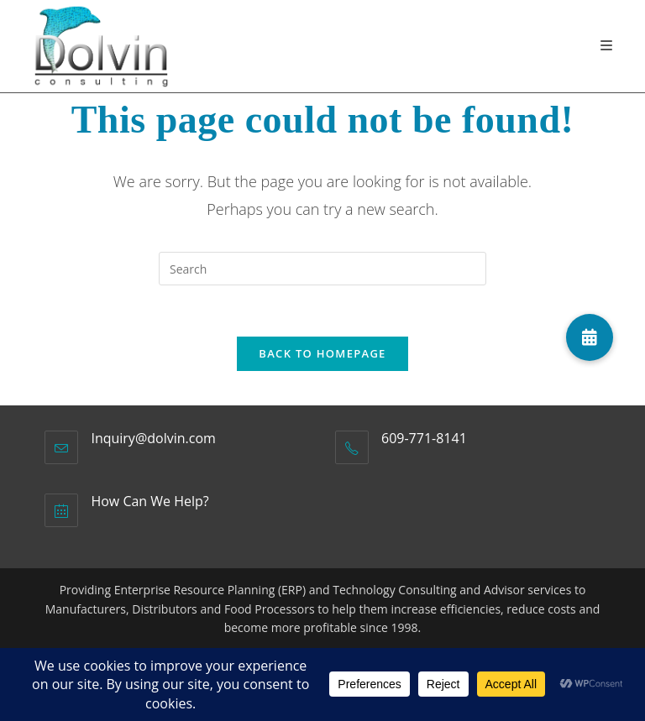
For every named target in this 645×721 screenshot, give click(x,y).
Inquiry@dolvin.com (153, 438)
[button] (589, 337)
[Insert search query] (322, 268)
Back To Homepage (322, 353)
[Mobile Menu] (606, 46)
